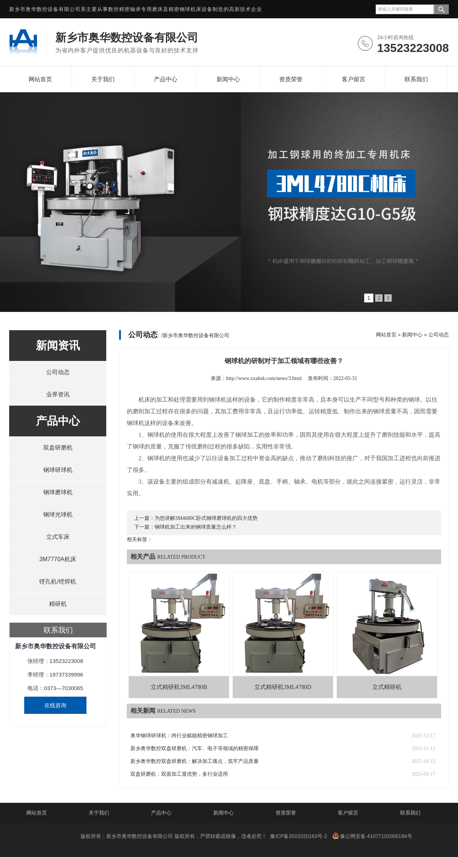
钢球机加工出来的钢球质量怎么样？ (196, 527)
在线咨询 (55, 705)
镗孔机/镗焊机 (57, 581)
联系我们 (416, 79)
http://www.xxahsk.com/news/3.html (264, 378)
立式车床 (58, 537)
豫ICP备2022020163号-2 (298, 836)
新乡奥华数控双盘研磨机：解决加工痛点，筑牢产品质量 (194, 761)
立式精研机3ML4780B (179, 687)
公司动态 (58, 372)
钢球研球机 (58, 470)
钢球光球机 (58, 514)
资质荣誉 (291, 79)
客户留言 (353, 79)
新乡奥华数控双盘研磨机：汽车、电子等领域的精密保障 (194, 748)
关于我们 (103, 79)
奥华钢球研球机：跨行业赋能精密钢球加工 (179, 735)
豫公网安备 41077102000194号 (372, 835)
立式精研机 (387, 687)
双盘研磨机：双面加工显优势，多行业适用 (179, 774)
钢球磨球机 (58, 492)
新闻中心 (228, 79)
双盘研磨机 (58, 447)
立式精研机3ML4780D (282, 687)
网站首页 (40, 79)
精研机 (58, 604)
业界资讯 (58, 394)
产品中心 (165, 79)
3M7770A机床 (57, 559)
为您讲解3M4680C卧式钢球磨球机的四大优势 (206, 518)
